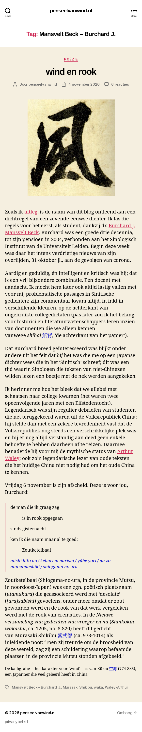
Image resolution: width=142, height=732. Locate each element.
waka (98, 687)
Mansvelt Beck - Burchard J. (36, 687)
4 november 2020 (83, 84)
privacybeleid (16, 721)
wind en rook (71, 72)
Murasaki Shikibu (77, 687)
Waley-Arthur (116, 687)
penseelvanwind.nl (71, 10)
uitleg (30, 212)
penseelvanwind (43, 84)
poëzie (71, 59)
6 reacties (120, 84)
